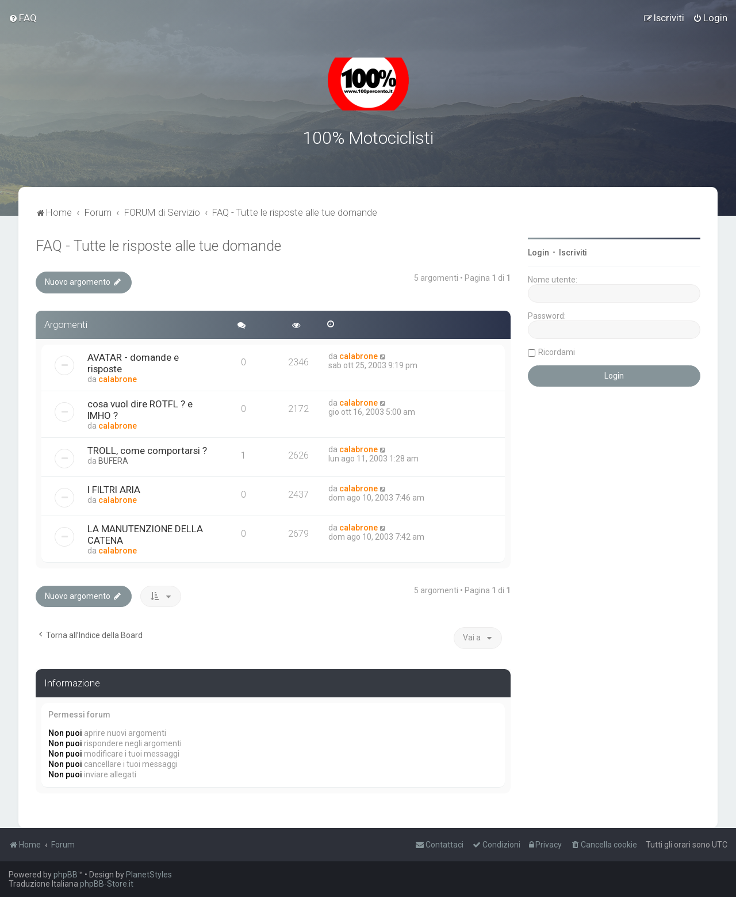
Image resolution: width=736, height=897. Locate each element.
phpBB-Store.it (106, 883)
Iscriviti (573, 251)
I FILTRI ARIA (113, 488)
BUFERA (113, 459)
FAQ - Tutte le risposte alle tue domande (158, 244)
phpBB (65, 874)
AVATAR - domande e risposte (133, 361)
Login (538, 251)
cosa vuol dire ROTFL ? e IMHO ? (140, 407)
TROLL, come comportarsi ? (147, 449)
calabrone (117, 377)
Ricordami (556, 351)
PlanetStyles (149, 874)
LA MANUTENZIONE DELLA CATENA (145, 532)
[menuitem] (23, 18)
